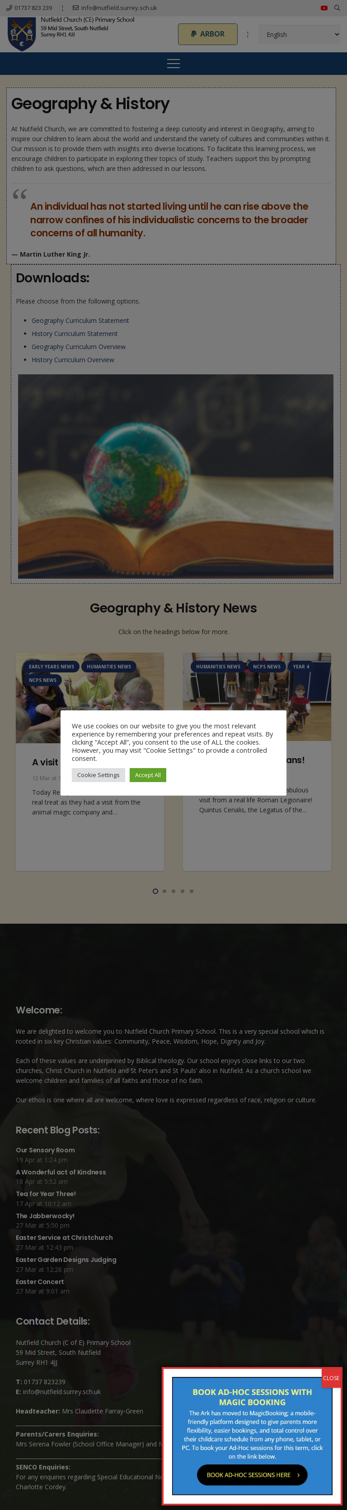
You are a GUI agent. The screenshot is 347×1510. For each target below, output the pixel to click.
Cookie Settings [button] (98, 775)
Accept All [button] (148, 775)
